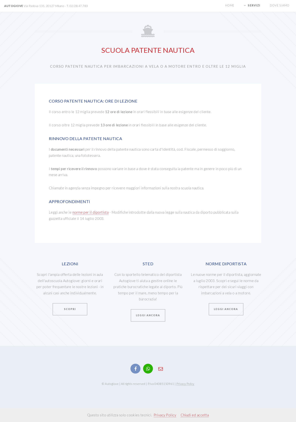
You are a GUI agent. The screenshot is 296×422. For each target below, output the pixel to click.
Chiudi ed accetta (195, 415)
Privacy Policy (185, 383)
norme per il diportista (90, 212)
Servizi (254, 5)
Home (229, 5)
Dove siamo (279, 5)
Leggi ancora (148, 315)
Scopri (70, 309)
